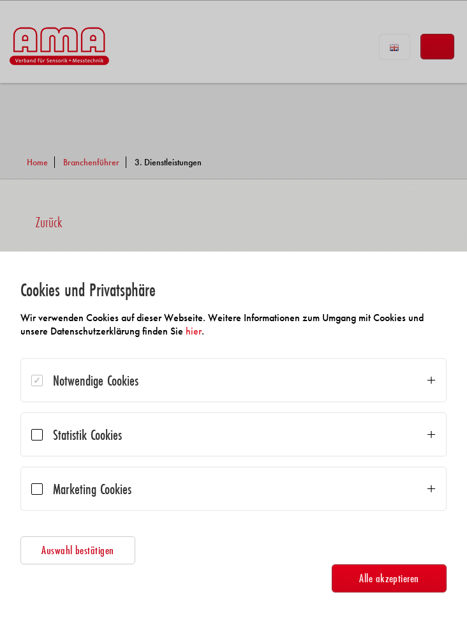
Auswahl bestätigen (77, 550)
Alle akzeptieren (389, 578)
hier (194, 331)
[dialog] (233, 435)
